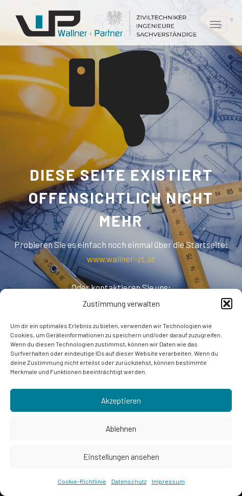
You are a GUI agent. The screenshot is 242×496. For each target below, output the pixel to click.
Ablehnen (121, 428)
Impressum (168, 481)
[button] (227, 304)
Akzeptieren (121, 400)
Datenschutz (129, 481)
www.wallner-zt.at (121, 259)
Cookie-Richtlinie (82, 481)
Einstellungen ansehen (121, 456)
